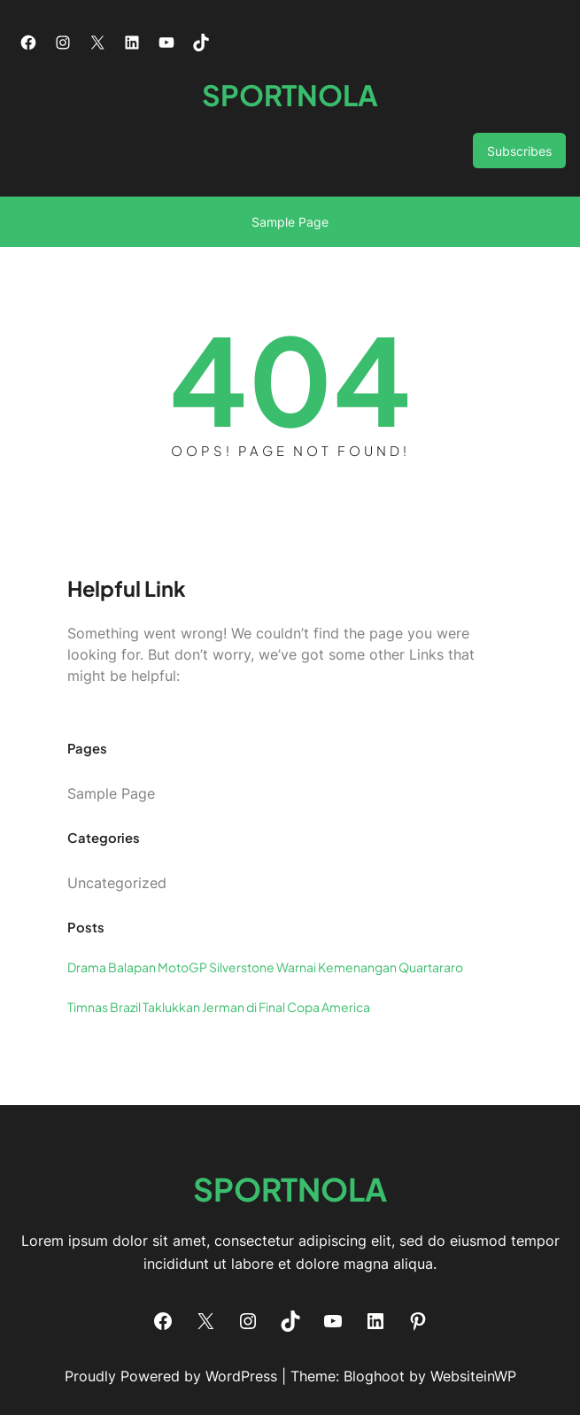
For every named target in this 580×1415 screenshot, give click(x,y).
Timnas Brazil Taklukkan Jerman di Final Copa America (218, 1007)
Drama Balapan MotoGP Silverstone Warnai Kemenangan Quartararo (265, 967)
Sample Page (290, 221)
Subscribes (519, 151)
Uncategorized (116, 883)
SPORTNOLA (290, 94)
